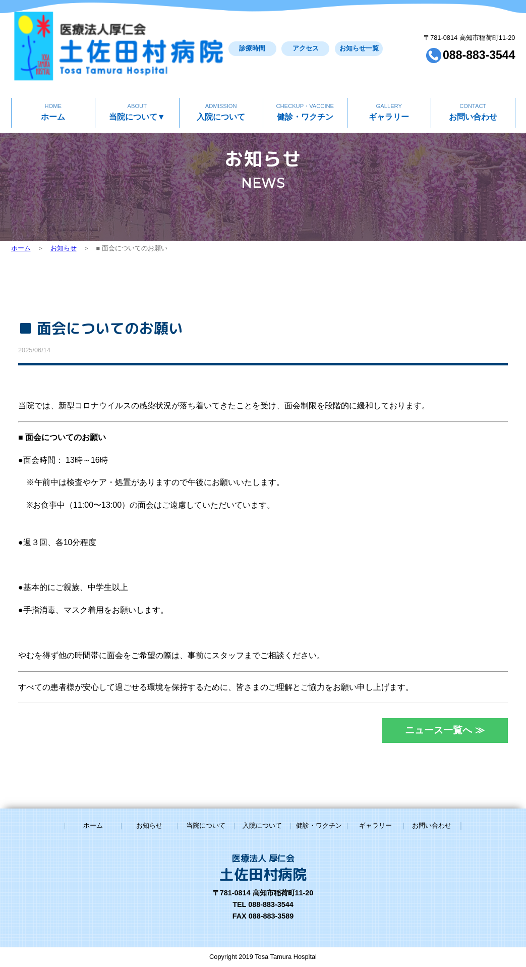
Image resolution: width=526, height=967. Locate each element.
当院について (136, 80)
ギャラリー (389, 80)
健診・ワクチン (304, 80)
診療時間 (190, 33)
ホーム (53, 80)
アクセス (251, 33)
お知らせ (63, 248)
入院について (221, 80)
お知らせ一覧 (311, 33)
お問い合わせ (472, 80)
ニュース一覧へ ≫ (446, 730)
